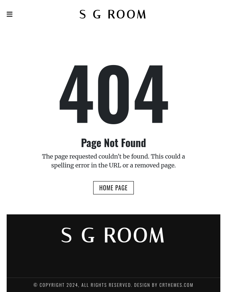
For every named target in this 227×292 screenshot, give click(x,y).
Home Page (113, 187)
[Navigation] (10, 14)
